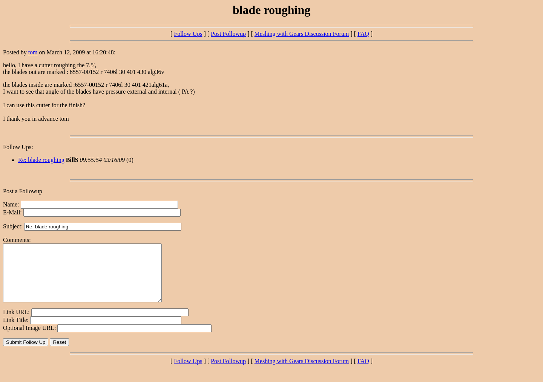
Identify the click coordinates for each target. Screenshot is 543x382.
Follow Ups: (18, 147)
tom (33, 52)
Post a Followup (22, 191)
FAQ (363, 34)
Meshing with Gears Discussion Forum (302, 34)
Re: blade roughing (41, 160)
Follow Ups (188, 34)
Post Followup (228, 34)
